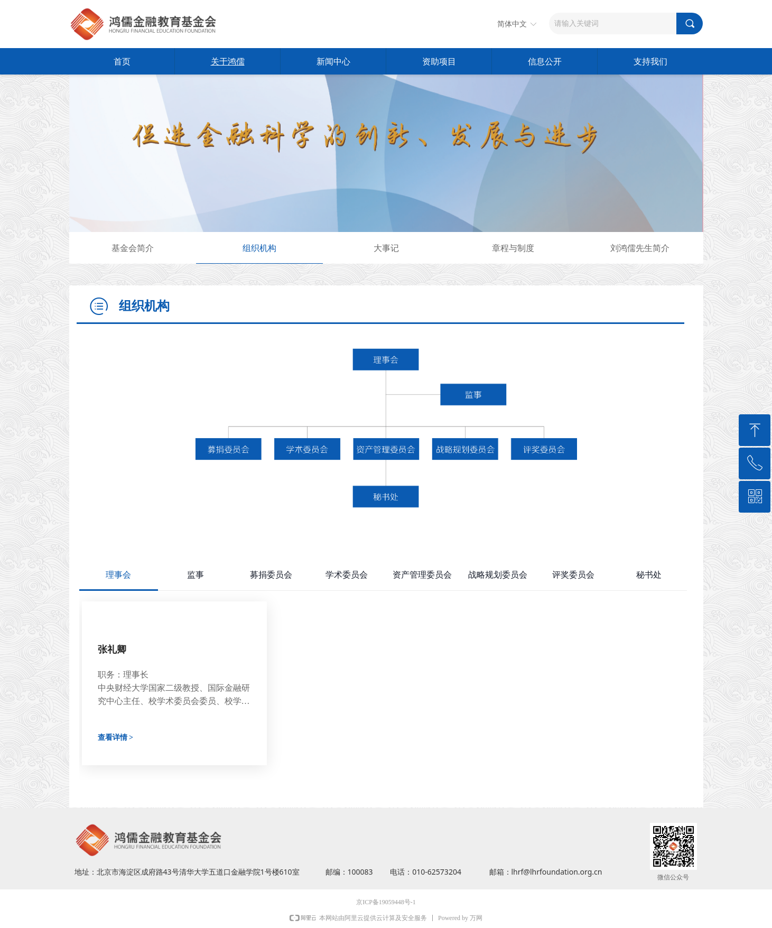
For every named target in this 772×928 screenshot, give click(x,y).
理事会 (118, 574)
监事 (195, 574)
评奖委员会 (573, 574)
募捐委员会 (271, 574)
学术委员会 (346, 574)
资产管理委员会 (422, 574)
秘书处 (649, 574)
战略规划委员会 (497, 574)
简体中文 (512, 24)
